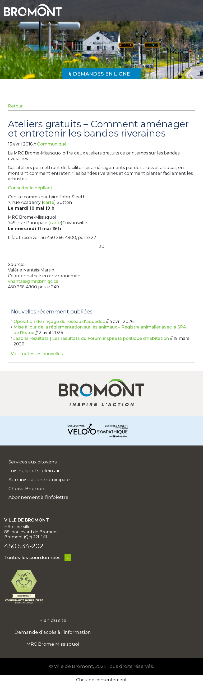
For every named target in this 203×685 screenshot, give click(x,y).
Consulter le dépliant (30, 187)
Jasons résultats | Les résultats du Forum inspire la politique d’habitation (91, 338)
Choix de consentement (101, 679)
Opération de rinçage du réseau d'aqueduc (59, 321)
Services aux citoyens (32, 462)
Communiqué (52, 144)
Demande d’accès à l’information (53, 632)
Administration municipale (39, 479)
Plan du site (52, 620)
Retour (15, 106)
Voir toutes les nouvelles (37, 353)
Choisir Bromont (27, 488)
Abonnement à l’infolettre (38, 497)
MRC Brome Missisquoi (52, 644)
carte (48, 202)
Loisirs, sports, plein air (34, 470)
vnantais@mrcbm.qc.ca (33, 281)
